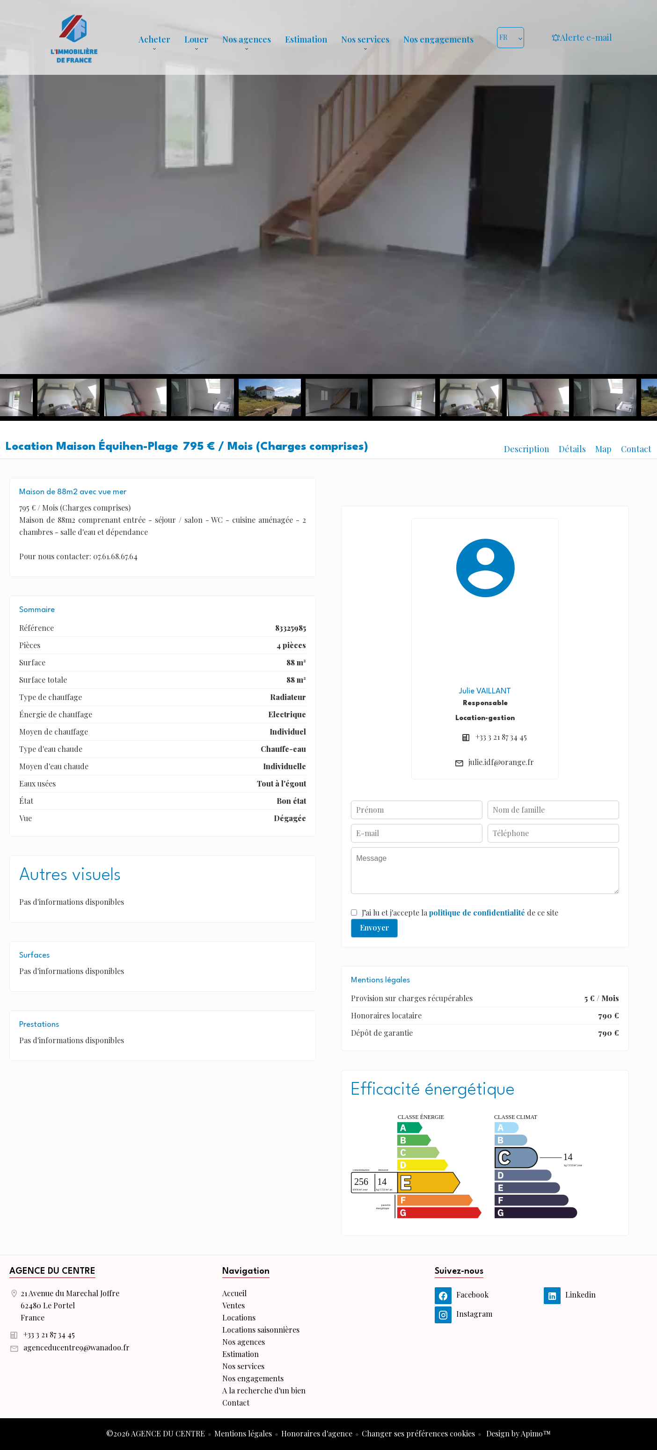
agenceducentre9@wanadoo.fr (76, 1347)
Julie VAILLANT (485, 691)
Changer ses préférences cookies (418, 1433)
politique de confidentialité (477, 912)
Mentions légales (243, 1433)
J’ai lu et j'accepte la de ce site (460, 912)
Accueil (74, 37)
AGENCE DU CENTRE (52, 1271)
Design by (517, 1433)
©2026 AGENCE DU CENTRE (155, 1433)
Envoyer (374, 927)
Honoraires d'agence (316, 1433)
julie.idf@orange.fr (501, 762)
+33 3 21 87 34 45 (501, 737)
